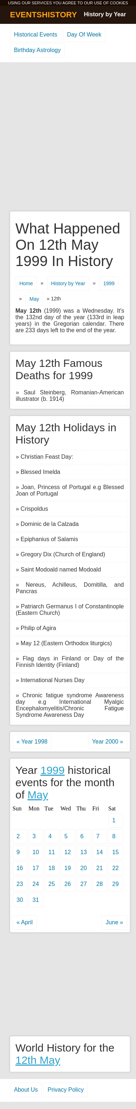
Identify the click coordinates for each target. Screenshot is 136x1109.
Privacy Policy (66, 1090)
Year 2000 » (107, 741)
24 (36, 884)
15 (115, 852)
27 (84, 884)
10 (36, 852)
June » (114, 922)
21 (99, 868)
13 (84, 852)
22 (115, 868)
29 (115, 884)
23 (20, 884)
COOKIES (119, 3)
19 (68, 868)
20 (84, 868)
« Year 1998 (32, 741)
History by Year (105, 14)
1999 (109, 283)
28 (99, 884)
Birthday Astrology (37, 50)
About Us (26, 1090)
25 (52, 884)
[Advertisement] (68, 137)
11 (52, 852)
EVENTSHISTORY (43, 14)
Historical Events (35, 34)
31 (36, 900)
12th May (38, 1060)
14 (99, 852)
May (34, 299)
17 (36, 868)
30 (20, 900)
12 (68, 852)
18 (52, 868)
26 (68, 884)
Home (26, 283)
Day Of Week (84, 34)
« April (25, 922)
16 (20, 868)
